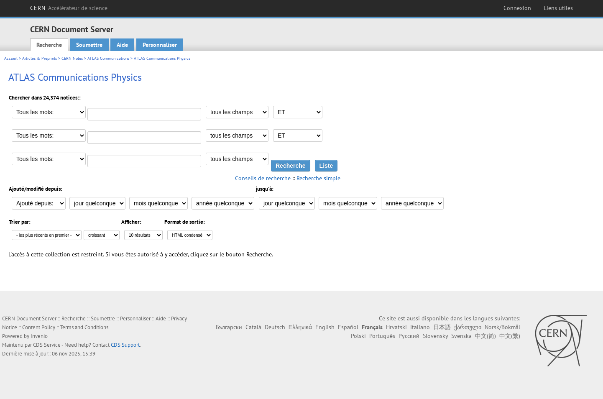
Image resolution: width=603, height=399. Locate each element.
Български (229, 327)
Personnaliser (160, 45)
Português (382, 336)
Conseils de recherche (263, 178)
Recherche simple (318, 178)
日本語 (442, 327)
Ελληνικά (300, 327)
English (325, 327)
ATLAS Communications (108, 58)
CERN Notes (72, 58)
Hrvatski (396, 327)
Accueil (11, 58)
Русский (409, 336)
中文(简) (485, 336)
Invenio (39, 336)
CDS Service (47, 344)
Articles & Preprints (39, 58)
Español (348, 327)
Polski (358, 336)
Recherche (49, 45)
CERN (68, 8)
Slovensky (435, 336)
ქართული (467, 327)
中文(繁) (509, 336)
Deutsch (275, 327)
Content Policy (38, 327)
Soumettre (89, 45)
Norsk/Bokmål (502, 327)
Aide (122, 45)
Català (253, 327)
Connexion (517, 8)
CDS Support (125, 344)
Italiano (420, 327)
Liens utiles (558, 8)
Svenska (461, 336)
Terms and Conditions (84, 327)
